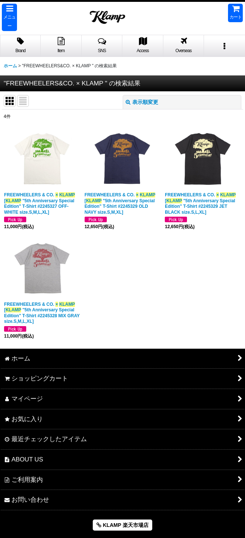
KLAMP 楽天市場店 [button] (122, 525)
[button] (9, 17)
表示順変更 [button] (142, 102)
